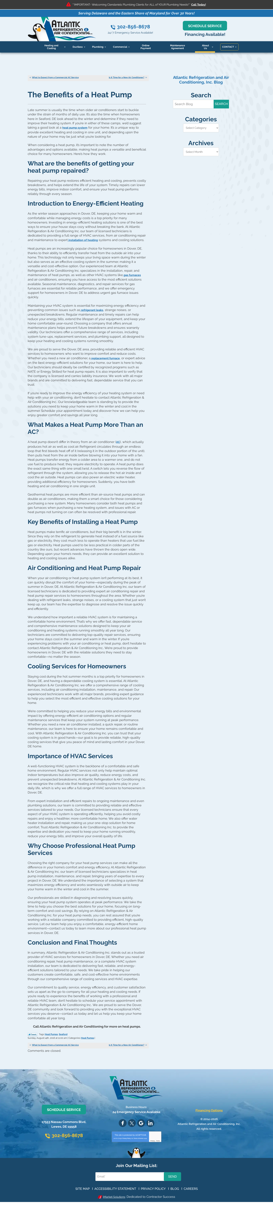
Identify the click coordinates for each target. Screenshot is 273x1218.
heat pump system (76, 128)
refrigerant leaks (93, 322)
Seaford (63, 1047)
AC (118, 454)
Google (141, 1136)
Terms (158, 1153)
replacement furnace (107, 370)
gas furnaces (133, 287)
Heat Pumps (51, 1047)
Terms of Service (138, 1151)
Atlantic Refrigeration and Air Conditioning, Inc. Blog (201, 80)
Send (172, 1190)
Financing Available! (209, 34)
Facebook (123, 1136)
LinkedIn (150, 1136)
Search (221, 104)
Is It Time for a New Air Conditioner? (126, 78)
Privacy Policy (126, 1151)
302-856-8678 (139, 27)
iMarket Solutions (114, 1210)
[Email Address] (130, 1189)
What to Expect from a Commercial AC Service (55, 78)
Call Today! (198, 4)
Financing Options (209, 1123)
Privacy (152, 1153)
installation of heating (85, 248)
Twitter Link (32, 1047)
